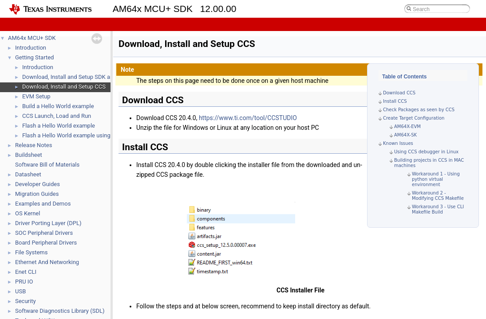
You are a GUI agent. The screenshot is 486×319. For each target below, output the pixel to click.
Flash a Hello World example (58, 125)
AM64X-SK (405, 134)
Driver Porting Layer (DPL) (48, 223)
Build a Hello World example (58, 106)
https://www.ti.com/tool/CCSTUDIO (248, 117)
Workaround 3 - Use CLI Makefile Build (438, 209)
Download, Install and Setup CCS (64, 86)
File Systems (31, 252)
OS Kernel (27, 213)
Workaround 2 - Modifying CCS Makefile (438, 196)
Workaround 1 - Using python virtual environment (436, 179)
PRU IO (24, 281)
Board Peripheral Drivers (46, 242)
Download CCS (399, 92)
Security (25, 301)
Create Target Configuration (413, 118)
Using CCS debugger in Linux (426, 151)
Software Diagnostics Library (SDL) (59, 310)
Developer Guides (37, 184)
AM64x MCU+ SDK (31, 38)
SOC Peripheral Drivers (44, 233)
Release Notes (33, 145)
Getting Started (34, 57)
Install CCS (395, 101)
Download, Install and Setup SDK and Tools (77, 77)
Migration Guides (37, 194)
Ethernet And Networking (47, 262)
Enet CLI (25, 271)
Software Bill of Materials (47, 164)
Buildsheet (28, 155)
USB (20, 291)
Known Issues (398, 143)
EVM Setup (36, 96)
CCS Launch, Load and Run (56, 116)
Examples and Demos (43, 203)
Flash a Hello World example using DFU (72, 135)
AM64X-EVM (407, 126)
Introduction (30, 47)
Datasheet (28, 174)
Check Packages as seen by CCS (418, 109)
